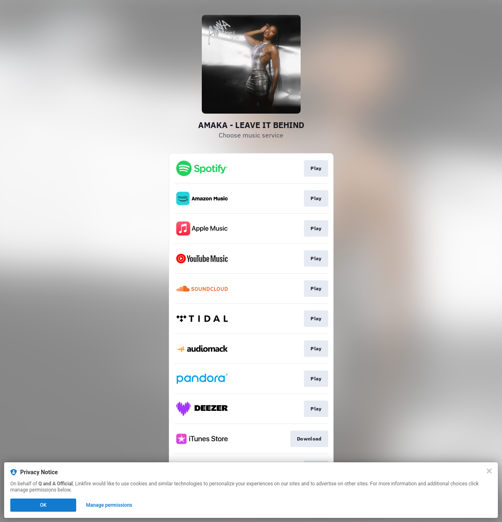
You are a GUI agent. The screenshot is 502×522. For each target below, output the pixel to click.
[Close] (489, 471)
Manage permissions (109, 505)
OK (43, 505)
